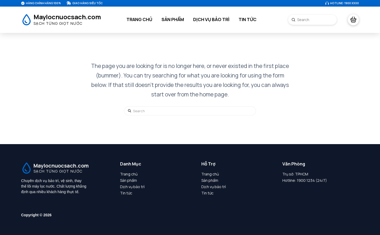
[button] (353, 19)
